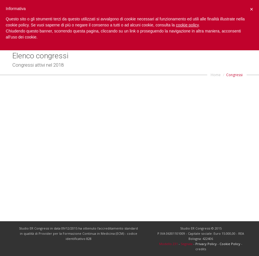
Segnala (187, 244)
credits (200, 249)
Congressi (234, 74)
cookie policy (187, 25)
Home (216, 74)
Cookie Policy (230, 244)
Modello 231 (168, 244)
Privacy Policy (206, 244)
